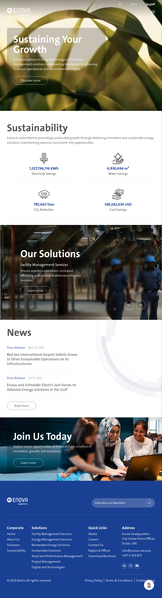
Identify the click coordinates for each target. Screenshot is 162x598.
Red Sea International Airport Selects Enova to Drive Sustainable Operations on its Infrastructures (42, 359)
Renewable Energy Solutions (51, 545)
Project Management (46, 562)
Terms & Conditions (119, 580)
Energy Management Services (52, 539)
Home (11, 534)
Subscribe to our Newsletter (123, 502)
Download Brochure (102, 556)
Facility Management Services (52, 534)
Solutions (13, 545)
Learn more (35, 290)
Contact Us (95, 545)
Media (92, 534)
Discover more (30, 80)
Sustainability (16, 550)
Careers (93, 539)
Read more (21, 406)
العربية (150, 4)
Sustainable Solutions (46, 550)
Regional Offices (99, 550)
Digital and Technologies (48, 567)
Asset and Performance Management (57, 556)
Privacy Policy (93, 580)
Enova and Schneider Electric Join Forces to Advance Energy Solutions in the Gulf (41, 387)
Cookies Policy (145, 580)
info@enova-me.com (136, 551)
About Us (13, 539)
